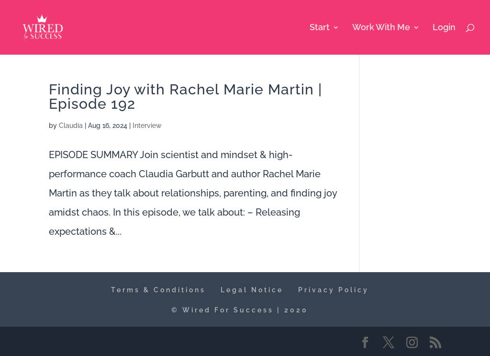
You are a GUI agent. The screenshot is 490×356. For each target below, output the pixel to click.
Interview (147, 125)
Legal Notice (252, 290)
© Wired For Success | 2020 (239, 310)
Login (444, 28)
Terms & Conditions (158, 290)
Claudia (71, 125)
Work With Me (381, 28)
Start (320, 28)
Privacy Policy (333, 290)
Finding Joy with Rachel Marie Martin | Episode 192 (185, 96)
